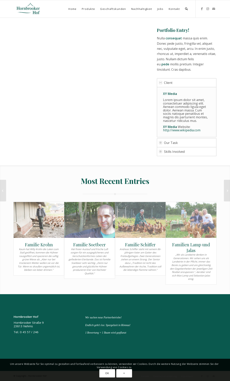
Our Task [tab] (168, 143)
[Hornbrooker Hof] (28, 9)
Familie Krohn (39, 245)
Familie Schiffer (140, 245)
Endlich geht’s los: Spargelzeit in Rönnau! (107, 325)
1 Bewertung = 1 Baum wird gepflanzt (105, 332)
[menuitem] (72, 9)
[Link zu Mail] (214, 9)
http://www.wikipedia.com (181, 130)
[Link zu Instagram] (208, 9)
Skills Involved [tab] (172, 151)
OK (107, 373)
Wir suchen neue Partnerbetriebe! (103, 317)
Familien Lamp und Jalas (191, 247)
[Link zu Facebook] (202, 9)
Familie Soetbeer (89, 245)
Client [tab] (165, 83)
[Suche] (187, 9)
